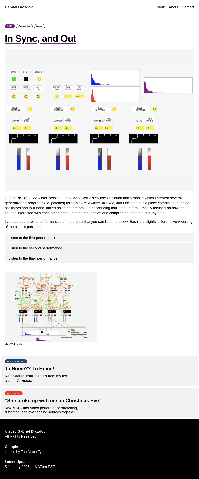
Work (161, 7)
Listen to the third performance (32, 258)
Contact (188, 7)
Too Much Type (33, 452)
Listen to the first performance (32, 238)
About (173, 7)
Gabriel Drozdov (19, 7)
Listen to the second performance (35, 248)
